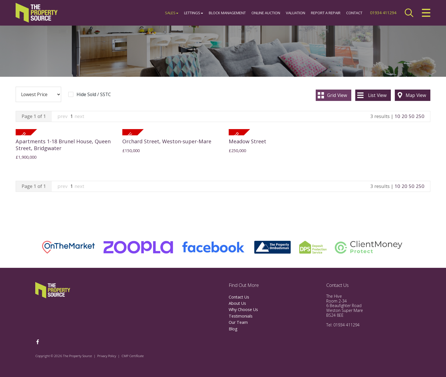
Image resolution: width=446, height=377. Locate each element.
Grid (337, 95)
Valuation (295, 12)
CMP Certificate (132, 355)
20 (404, 116)
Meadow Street (247, 141)
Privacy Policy (106, 355)
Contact (354, 12)
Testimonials (241, 316)
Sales (171, 12)
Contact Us (239, 297)
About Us (237, 303)
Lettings (193, 12)
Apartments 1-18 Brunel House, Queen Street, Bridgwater (63, 145)
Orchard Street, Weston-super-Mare (166, 141)
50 (411, 116)
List (377, 95)
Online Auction (265, 12)
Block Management (227, 12)
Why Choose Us (243, 309)
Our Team (238, 322)
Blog (233, 329)
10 (397, 116)
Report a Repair (325, 12)
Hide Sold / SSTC (94, 95)
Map (416, 95)
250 (420, 116)
